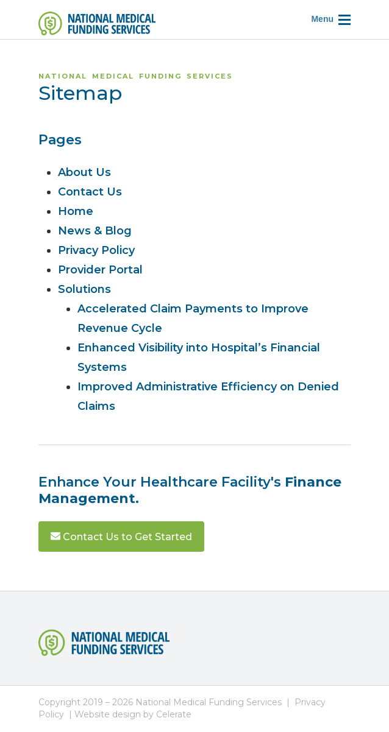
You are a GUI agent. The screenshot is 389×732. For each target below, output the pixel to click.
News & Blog (95, 231)
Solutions (84, 289)
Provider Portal (100, 269)
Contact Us (90, 192)
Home (75, 211)
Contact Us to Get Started (121, 537)
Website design (107, 714)
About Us (84, 172)
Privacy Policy (96, 250)
